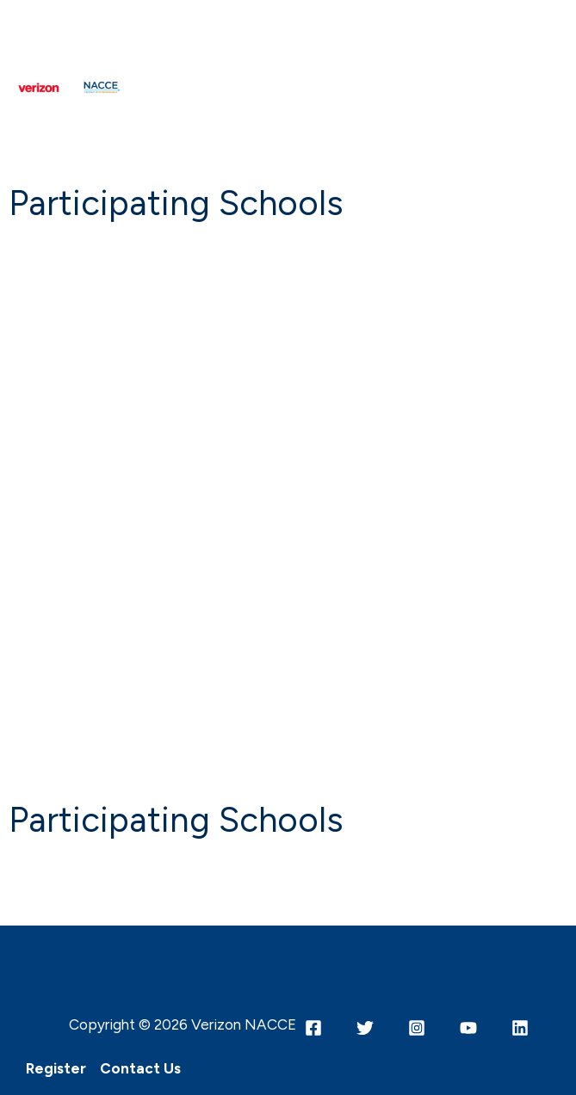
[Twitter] (365, 1028)
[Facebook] (313, 1028)
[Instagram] (416, 1028)
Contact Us (140, 1068)
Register (56, 1068)
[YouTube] (468, 1028)
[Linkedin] (520, 1028)
